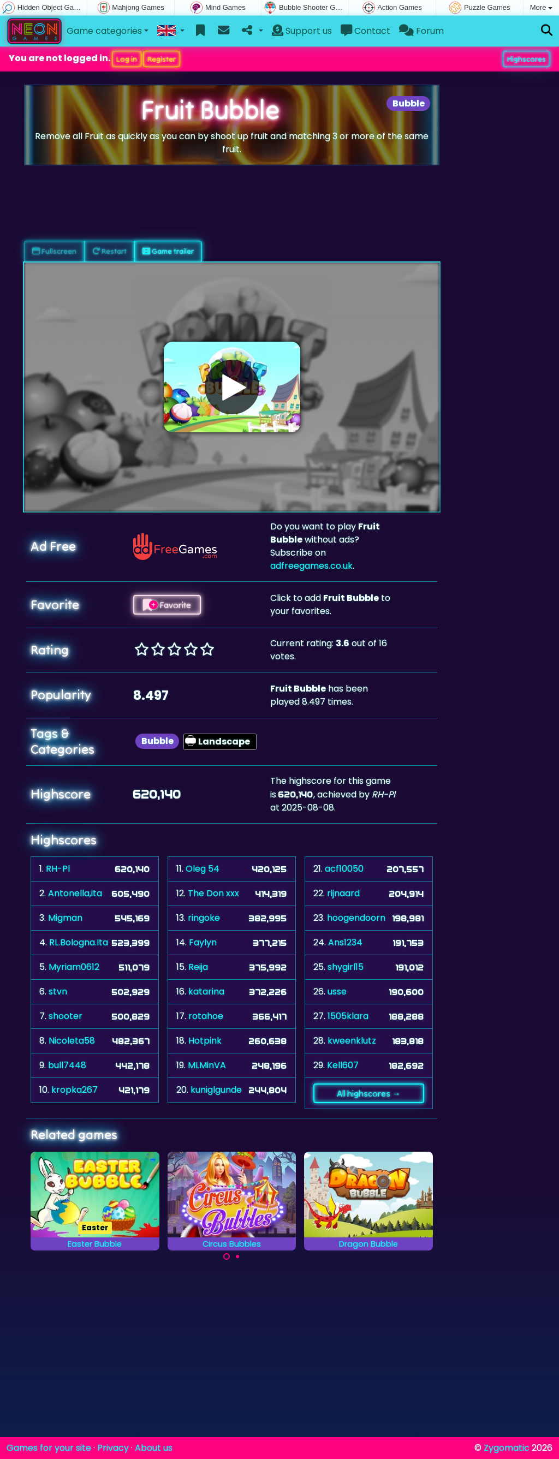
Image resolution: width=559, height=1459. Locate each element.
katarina (206, 991)
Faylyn (203, 942)
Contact (365, 31)
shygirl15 (346, 967)
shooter (65, 1016)
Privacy (113, 1448)
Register (161, 59)
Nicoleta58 (72, 1040)
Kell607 (343, 1065)
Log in (126, 59)
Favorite (167, 604)
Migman (65, 918)
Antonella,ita (75, 893)
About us (154, 1448)
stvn (58, 991)
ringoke (204, 918)
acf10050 (344, 868)
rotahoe (205, 1016)
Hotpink (205, 1040)
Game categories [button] (104, 31)
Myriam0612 (74, 967)
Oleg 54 (202, 868)
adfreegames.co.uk (311, 565)
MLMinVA (207, 1065)
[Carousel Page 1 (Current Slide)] (226, 1256)
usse (337, 991)
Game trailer (168, 251)
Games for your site (49, 1448)
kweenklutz (352, 1040)
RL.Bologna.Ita (78, 942)
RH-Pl (58, 868)
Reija (198, 967)
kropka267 (74, 1089)
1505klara (348, 1016)
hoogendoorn (356, 918)
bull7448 (67, 1065)
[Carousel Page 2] (237, 1256)
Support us (302, 31)
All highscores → (369, 1093)
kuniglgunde (216, 1089)
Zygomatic (507, 1448)
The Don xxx (213, 893)
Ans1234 (345, 942)
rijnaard (343, 893)
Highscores (526, 59)
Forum (421, 31)
